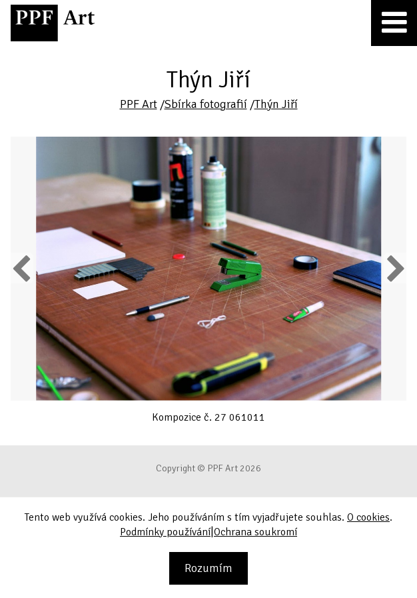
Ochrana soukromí (255, 532)
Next (394, 268)
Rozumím (208, 568)
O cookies (368, 517)
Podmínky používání (165, 532)
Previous (22, 268)
